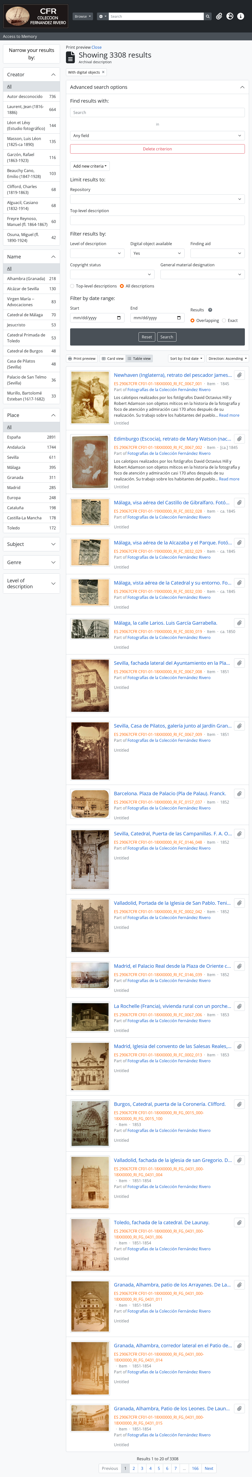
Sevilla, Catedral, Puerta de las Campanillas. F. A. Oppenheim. (173, 834)
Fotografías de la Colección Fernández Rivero (169, 389)
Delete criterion (157, 149)
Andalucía (31, 448)
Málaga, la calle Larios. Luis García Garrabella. (165, 623)
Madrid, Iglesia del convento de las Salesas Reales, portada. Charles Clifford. (173, 1046)
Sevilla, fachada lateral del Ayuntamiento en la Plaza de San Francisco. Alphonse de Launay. (173, 663)
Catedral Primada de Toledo (31, 338)
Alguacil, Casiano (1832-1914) (31, 205)
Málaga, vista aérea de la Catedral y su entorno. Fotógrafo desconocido (173, 583)
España (31, 438)
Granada (31, 479)
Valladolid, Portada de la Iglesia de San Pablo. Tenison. (173, 903)
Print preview (81, 358)
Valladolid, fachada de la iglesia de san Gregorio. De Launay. (173, 1160)
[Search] (156, 16)
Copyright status (85, 265)
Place (13, 415)
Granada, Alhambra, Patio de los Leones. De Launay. (173, 1409)
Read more (229, 415)
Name (14, 256)
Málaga (31, 468)
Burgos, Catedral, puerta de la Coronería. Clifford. (170, 1104)
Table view (139, 358)
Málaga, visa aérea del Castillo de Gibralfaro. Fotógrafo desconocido (173, 503)
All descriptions (140, 286)
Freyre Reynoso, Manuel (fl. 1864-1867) (31, 221)
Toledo (31, 529)
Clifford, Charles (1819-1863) (31, 189)
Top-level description (89, 210)
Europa (31, 499)
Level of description (20, 583)
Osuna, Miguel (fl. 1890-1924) (31, 237)
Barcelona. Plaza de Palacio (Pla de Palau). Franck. (170, 793)
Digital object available (151, 243)
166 (195, 1468)
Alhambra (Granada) (31, 280)
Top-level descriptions (96, 286)
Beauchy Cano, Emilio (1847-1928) (31, 173)
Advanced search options (98, 87)
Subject (15, 544)
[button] (219, 16)
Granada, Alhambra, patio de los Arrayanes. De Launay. (173, 1285)
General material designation (187, 265)
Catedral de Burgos (31, 352)
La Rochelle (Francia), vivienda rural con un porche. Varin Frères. (173, 1006)
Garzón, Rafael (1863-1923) (31, 157)
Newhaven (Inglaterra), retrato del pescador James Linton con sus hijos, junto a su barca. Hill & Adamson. (173, 375)
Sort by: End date (185, 358)
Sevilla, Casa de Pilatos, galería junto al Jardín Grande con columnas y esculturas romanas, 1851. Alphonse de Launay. (173, 726)
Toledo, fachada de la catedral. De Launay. (161, 1222)
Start (74, 308)
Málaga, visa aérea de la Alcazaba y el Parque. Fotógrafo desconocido (173, 543)
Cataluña (31, 509)
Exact (233, 320)
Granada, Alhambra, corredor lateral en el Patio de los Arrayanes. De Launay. (173, 1346)
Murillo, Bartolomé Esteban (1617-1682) (31, 396)
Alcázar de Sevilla (31, 290)
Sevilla (31, 458)
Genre (14, 562)
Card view (113, 358)
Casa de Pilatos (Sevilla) (31, 364)
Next (209, 1468)
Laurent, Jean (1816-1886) (31, 109)
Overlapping (207, 320)
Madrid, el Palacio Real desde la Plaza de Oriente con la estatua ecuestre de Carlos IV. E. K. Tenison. (173, 966)
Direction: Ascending (226, 358)
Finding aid (200, 243)
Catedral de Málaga (31, 316)
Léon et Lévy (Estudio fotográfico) (31, 125)
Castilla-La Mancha (31, 519)
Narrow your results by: (31, 54)
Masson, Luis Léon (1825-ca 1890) (31, 141)
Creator (15, 74)
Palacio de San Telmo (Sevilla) (31, 380)
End (134, 308)
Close (97, 47)
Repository (80, 189)
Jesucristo (31, 326)
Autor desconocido (31, 98)
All (9, 86)
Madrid (31, 489)
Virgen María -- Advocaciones (31, 301)
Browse (81, 16)
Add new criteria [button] (88, 166)
